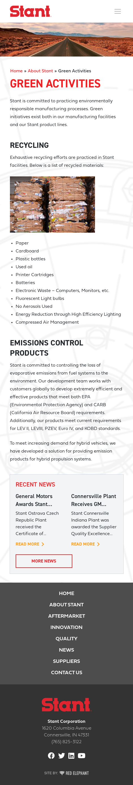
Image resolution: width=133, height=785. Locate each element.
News (66, 650)
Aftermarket (66, 616)
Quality (66, 639)
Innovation (66, 627)
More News (43, 561)
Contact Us (66, 673)
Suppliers (66, 661)
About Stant (40, 71)
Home (16, 71)
